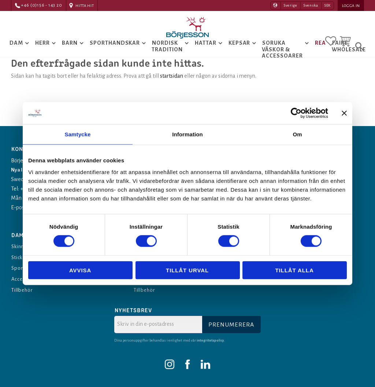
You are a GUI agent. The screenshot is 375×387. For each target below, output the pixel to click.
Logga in (351, 6)
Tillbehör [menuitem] (23, 290)
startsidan (171, 99)
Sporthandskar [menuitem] (115, 55)
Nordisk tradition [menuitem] (167, 58)
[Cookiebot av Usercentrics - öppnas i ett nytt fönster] (296, 113)
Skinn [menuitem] (18, 246)
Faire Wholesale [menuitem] (349, 58)
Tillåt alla (294, 270)
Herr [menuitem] (42, 55)
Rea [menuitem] (320, 55)
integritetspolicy (211, 340)
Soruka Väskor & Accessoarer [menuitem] (282, 61)
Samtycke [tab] (78, 134)
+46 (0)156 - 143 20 (41, 5)
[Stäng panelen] (344, 113)
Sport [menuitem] (18, 268)
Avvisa (80, 270)
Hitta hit (84, 6)
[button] (330, 37)
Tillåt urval (187, 270)
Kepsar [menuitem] (239, 55)
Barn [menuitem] (70, 55)
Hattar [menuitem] (205, 55)
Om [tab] (297, 134)
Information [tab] (187, 134)
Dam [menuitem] (16, 55)
